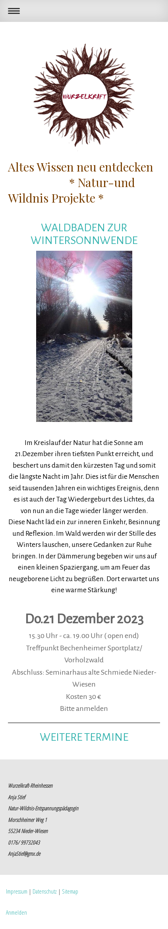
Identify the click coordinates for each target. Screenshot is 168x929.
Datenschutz (45, 891)
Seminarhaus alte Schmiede (89, 672)
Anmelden (16, 912)
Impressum (16, 891)
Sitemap (70, 891)
